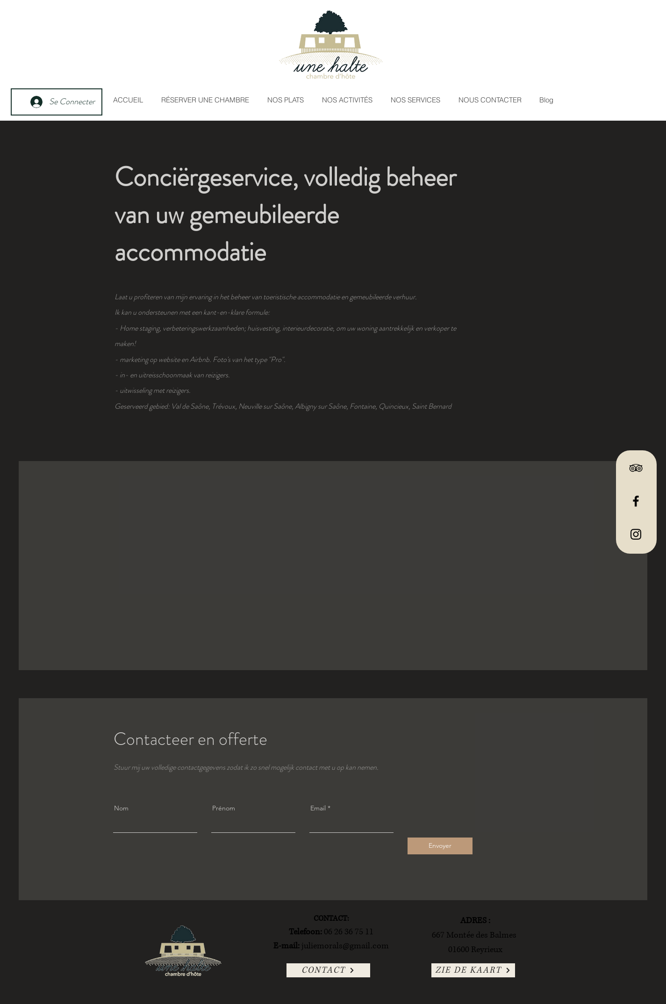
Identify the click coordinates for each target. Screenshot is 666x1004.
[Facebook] (636, 501)
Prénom (223, 808)
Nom (121, 808)
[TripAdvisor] (636, 468)
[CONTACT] (328, 970)
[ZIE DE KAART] (473, 970)
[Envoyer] (440, 846)
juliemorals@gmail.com (345, 946)
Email (318, 808)
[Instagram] (636, 534)
